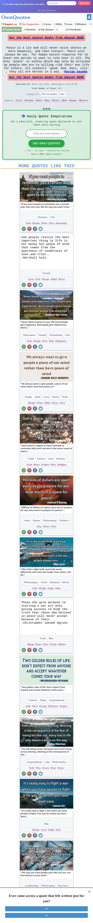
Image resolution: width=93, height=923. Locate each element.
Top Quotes (47, 29)
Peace (56, 110)
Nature (84, 110)
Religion (62, 478)
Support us (10, 24)
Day (40, 540)
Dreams (42, 230)
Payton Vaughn (75, 78)
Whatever (53, 720)
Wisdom (81, 24)
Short (55, 410)
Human (73, 110)
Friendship (75, 29)
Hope (43, 713)
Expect (64, 720)
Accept (43, 720)
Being (31, 658)
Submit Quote (13, 29)
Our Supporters (30, 24)
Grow (61, 781)
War (62, 104)
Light (51, 602)
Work (65, 596)
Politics (64, 534)
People (30, 110)
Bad (65, 110)
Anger (28, 410)
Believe (62, 658)
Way (47, 110)
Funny (47, 24)
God (50, 472)
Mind (54, 293)
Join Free (84, 3)
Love (69, 24)
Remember (62, 237)
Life (19, 110)
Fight (51, 843)
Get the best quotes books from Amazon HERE (46, 38)
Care (44, 843)
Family (46, 287)
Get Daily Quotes (46, 155)
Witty (59, 24)
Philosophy (49, 104)
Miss (58, 602)
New (60, 29)
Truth (65, 410)
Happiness (61, 354)
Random (31, 29)
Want (39, 110)
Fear (54, 781)
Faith (31, 472)
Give (45, 354)
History (60, 472)
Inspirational (56, 713)
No (46, 915)
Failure (41, 472)
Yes (46, 909)
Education (29, 348)
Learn (46, 781)
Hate (38, 410)
